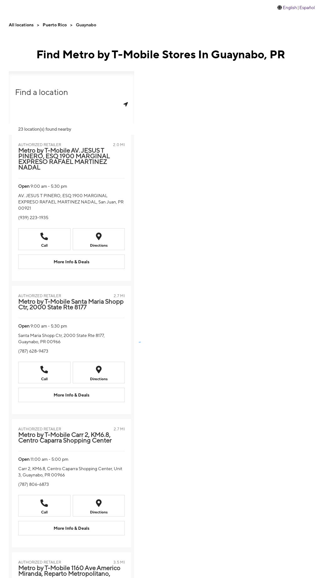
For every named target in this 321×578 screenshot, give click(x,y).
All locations (21, 24)
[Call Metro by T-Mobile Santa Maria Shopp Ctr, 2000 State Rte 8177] (44, 372)
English (290, 7)
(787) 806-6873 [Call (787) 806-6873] (33, 484)
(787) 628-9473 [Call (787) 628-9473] (33, 351)
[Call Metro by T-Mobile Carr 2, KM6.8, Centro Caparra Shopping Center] (44, 506)
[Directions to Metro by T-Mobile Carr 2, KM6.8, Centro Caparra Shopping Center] (99, 506)
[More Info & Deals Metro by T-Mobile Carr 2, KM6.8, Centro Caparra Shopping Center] (71, 528)
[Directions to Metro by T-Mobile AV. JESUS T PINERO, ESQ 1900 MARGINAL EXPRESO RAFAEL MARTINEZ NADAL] (99, 239)
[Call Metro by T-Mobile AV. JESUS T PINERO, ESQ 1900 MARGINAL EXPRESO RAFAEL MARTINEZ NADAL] (44, 239)
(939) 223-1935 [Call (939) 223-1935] (33, 217)
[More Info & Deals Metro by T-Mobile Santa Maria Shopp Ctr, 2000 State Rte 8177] (71, 395)
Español (307, 7)
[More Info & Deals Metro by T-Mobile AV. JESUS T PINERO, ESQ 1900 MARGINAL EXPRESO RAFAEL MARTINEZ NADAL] (71, 262)
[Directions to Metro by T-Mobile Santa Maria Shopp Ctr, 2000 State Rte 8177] (99, 372)
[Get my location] (125, 104)
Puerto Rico (55, 24)
